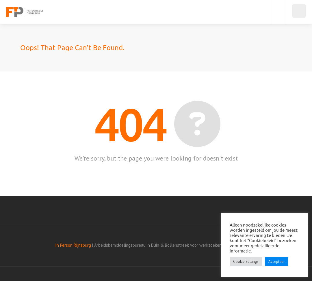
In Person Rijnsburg (73, 245)
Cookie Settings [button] (246, 261)
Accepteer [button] (276, 261)
